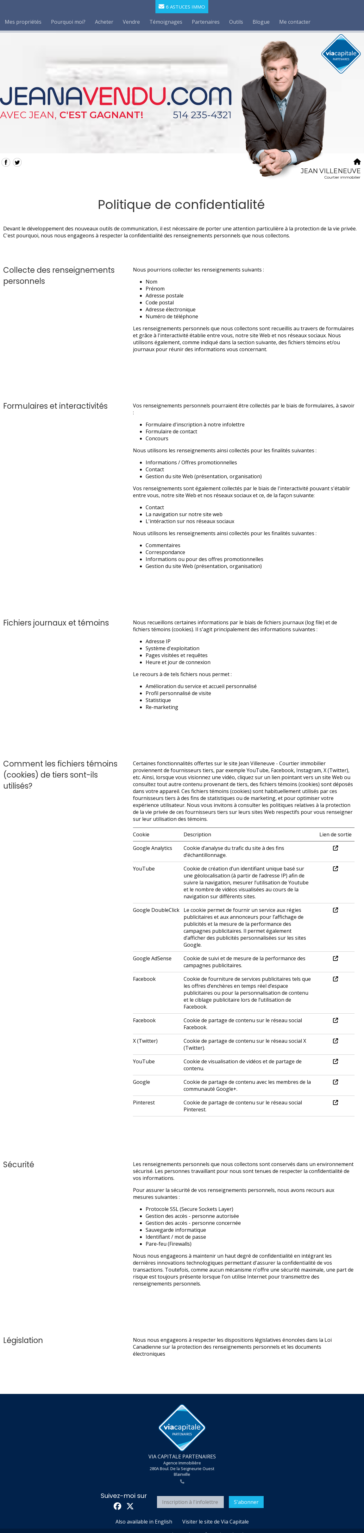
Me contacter (295, 21)
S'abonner (246, 1502)
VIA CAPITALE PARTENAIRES (182, 1456)
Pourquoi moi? (68, 21)
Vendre (131, 21)
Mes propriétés (23, 21)
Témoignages (165, 21)
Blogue (261, 21)
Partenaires (206, 21)
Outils (236, 21)
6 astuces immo (182, 6)
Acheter (104, 21)
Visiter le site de (215, 1521)
